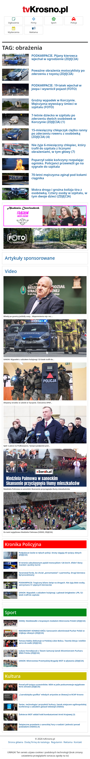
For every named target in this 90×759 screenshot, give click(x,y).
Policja (73, 20)
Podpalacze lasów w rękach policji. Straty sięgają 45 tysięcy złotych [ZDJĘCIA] (50, 553)
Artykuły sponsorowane (30, 258)
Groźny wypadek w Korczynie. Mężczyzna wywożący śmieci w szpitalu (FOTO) (54, 103)
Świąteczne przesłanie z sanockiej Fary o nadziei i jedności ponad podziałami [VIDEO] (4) (49, 725)
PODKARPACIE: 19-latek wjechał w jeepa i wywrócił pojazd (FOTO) (57, 87)
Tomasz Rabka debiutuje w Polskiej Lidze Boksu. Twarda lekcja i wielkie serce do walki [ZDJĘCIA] (52, 641)
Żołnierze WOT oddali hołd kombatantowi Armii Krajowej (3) (47, 714)
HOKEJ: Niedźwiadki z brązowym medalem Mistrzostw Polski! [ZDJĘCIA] (52, 621)
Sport (53, 20)
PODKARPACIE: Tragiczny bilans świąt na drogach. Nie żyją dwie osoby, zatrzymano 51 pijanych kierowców (52, 583)
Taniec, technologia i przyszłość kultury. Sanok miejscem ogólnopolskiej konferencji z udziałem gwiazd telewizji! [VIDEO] (52, 705)
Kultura (12, 676)
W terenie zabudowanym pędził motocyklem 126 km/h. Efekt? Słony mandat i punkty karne (50, 563)
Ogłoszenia (13, 20)
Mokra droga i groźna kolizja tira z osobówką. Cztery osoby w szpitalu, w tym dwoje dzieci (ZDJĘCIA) (59, 192)
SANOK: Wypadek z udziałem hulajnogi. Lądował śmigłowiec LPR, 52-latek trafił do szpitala (51, 593)
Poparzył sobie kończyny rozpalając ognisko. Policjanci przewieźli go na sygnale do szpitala (58, 163)
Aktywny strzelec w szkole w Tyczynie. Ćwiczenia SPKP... (27, 402)
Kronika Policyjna (23, 544)
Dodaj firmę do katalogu (37, 742)
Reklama (33, 30)
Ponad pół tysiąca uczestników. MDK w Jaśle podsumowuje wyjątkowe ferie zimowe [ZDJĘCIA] (52, 685)
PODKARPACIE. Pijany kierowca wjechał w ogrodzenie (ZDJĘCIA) (55, 57)
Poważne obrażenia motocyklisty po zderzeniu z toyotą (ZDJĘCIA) (58, 72)
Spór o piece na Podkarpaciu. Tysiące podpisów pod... (26, 445)
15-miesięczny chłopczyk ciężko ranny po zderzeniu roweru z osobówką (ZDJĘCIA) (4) (59, 133)
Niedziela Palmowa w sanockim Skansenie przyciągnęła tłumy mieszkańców (36, 489)
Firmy (33, 20)
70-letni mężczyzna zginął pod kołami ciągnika (59, 176)
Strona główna (15, 742)
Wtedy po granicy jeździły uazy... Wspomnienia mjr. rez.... (28, 316)
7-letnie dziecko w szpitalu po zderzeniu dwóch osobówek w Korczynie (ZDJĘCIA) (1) (54, 118)
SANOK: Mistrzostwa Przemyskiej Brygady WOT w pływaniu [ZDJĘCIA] (51, 660)
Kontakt (78, 742)
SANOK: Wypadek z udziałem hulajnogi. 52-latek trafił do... (28, 359)
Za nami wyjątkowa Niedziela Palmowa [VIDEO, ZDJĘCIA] (28, 532)
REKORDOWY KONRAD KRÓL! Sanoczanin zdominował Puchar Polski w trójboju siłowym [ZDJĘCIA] (52, 631)
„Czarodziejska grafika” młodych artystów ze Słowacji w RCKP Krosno (51, 694)
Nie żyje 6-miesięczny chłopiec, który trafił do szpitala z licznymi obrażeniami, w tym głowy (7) (59, 148)
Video (11, 271)
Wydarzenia (13, 30)
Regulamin (56, 742)
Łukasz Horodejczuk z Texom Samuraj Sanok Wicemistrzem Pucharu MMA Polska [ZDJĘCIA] (51, 651)
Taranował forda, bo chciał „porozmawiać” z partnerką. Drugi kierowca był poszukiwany (52, 573)
